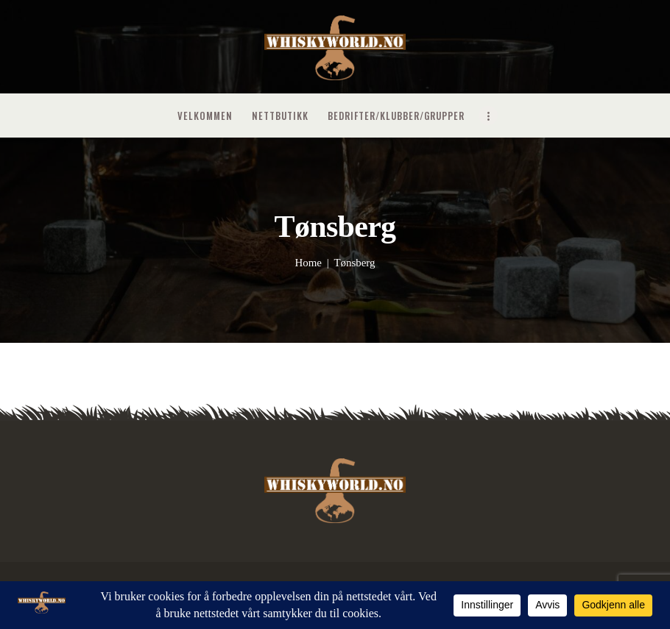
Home (308, 263)
